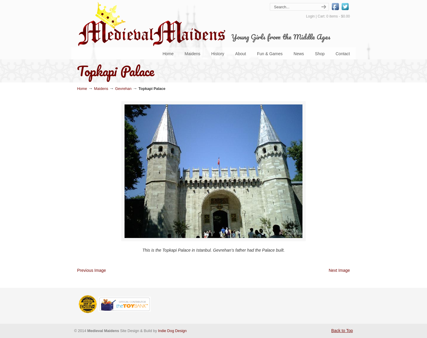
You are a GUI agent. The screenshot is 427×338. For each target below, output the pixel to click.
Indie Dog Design (172, 331)
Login (310, 16)
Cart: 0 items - (334, 16)
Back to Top (342, 330)
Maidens (101, 89)
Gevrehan (123, 89)
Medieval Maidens (151, 24)
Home (82, 89)
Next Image (339, 270)
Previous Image (91, 270)
